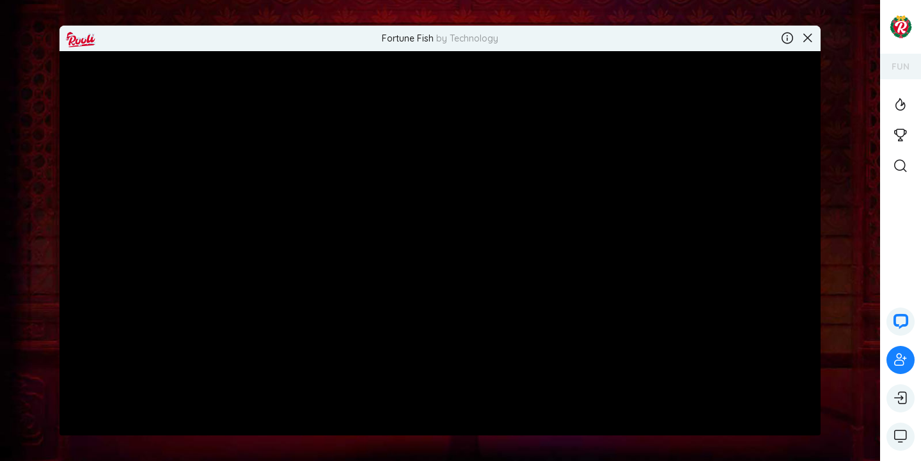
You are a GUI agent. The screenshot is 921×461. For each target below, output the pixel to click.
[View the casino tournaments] (900, 135)
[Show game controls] (900, 437)
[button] (900, 322)
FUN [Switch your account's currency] (900, 66)
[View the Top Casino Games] (900, 105)
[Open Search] (900, 166)
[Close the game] (807, 38)
